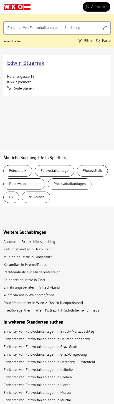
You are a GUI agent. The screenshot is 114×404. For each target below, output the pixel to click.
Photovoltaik (92, 171)
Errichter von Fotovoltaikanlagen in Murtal (37, 400)
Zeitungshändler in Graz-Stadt (27, 249)
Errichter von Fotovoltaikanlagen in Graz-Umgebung (45, 355)
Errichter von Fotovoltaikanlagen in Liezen (37, 385)
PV (11, 197)
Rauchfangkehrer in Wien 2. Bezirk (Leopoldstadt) (43, 303)
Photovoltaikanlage (24, 184)
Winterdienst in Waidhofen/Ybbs (29, 295)
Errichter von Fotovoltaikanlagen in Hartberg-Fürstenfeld (49, 362)
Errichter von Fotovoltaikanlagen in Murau (37, 393)
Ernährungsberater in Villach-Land (31, 287)
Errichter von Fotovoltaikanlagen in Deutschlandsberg (46, 339)
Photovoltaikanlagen (69, 184)
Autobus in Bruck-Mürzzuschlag (29, 242)
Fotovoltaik (17, 171)
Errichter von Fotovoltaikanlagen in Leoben (37, 377)
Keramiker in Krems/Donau (25, 265)
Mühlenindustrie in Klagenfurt (27, 257)
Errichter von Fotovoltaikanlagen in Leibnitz (38, 370)
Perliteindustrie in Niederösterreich (32, 272)
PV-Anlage (36, 197)
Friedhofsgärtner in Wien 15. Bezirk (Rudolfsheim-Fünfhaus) (52, 310)
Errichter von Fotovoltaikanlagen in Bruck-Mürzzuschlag (48, 332)
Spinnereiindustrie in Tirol (24, 280)
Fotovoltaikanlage (54, 171)
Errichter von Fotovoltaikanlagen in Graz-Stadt (40, 347)
